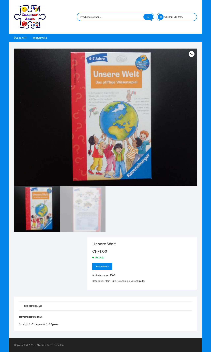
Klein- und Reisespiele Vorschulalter (125, 280)
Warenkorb (40, 37)
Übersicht (20, 37)
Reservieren (102, 266)
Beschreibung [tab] (33, 306)
